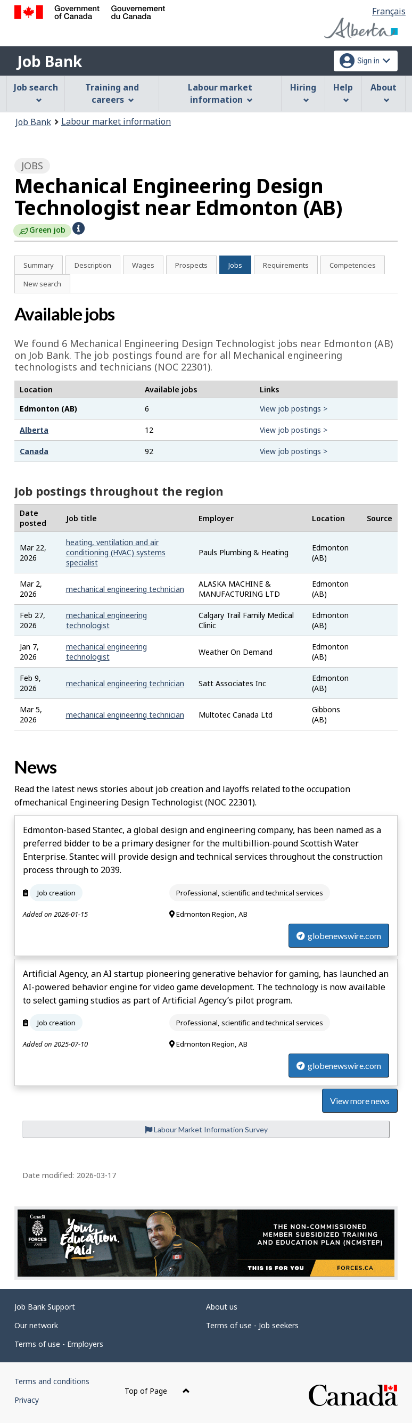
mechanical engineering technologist (106, 620)
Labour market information (116, 121)
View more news (360, 1101)
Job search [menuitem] (36, 92)
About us (221, 1307)
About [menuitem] (383, 92)
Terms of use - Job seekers (252, 1325)
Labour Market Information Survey (206, 1129)
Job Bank (49, 61)
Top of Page (157, 1391)
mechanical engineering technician (125, 589)
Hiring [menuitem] (303, 92)
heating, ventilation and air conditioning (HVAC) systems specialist (116, 552)
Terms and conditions (51, 1381)
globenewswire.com (338, 936)
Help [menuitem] (343, 92)
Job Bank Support (44, 1307)
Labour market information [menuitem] (220, 93)
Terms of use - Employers (58, 1344)
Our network (36, 1325)
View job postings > (293, 409)
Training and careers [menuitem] (112, 93)
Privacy (26, 1400)
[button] (78, 228)
